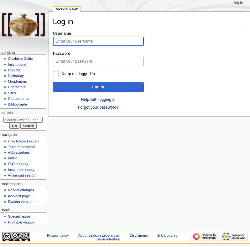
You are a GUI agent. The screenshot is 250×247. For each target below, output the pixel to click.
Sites (12, 93)
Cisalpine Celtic (20, 58)
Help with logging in (98, 99)
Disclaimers (139, 235)
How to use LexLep (23, 141)
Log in (98, 87)
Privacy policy (58, 235)
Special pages (19, 216)
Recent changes (21, 190)
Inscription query (21, 170)
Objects (14, 70)
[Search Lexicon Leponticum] (23, 120)
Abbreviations (18, 152)
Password (61, 53)
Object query (18, 164)
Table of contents (21, 147)
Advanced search (22, 175)
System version (20, 201)
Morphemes (17, 81)
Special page (67, 8)
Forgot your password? (98, 107)
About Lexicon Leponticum (99, 235)
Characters (16, 87)
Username (62, 33)
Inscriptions (17, 64)
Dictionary (16, 76)
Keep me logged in (78, 74)
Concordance (18, 98)
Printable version (21, 222)
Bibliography (18, 104)
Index (12, 158)
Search (7, 113)
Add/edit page (19, 196)
